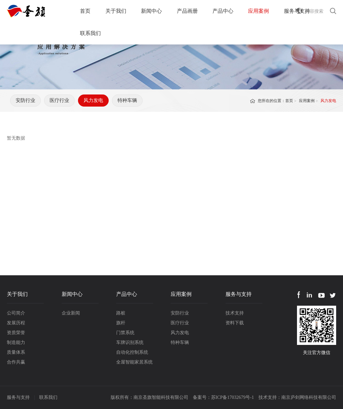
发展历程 (16, 322)
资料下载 (235, 322)
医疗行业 (59, 100)
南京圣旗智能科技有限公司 (160, 397)
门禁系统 (125, 332)
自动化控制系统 (132, 352)
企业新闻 (71, 313)
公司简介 (16, 313)
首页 (85, 11)
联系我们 (90, 33)
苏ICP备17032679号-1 (232, 397)
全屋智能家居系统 (134, 362)
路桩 (120, 313)
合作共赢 (16, 362)
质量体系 (16, 352)
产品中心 (222, 11)
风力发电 (93, 100)
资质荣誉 (16, 332)
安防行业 (25, 100)
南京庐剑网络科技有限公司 (308, 397)
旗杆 (120, 322)
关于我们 (115, 11)
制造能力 (16, 342)
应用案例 (258, 11)
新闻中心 (151, 11)
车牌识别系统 (130, 342)
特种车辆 (127, 100)
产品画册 (187, 11)
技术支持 (235, 313)
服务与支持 (297, 11)
